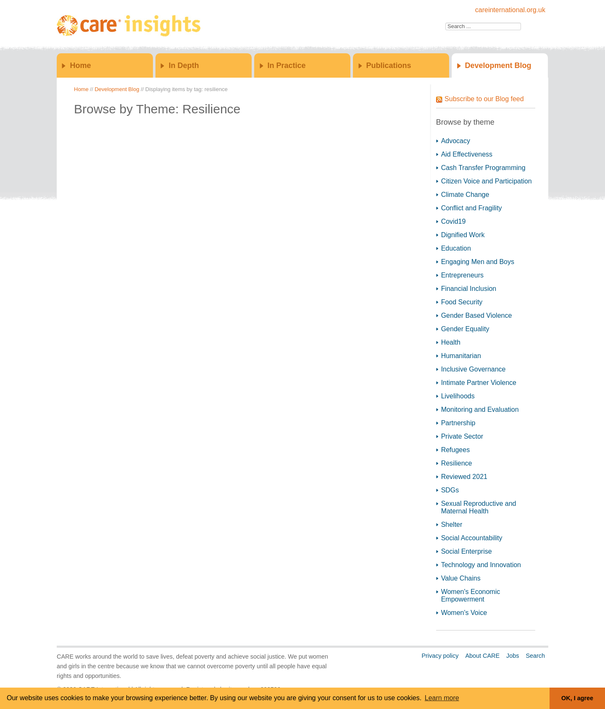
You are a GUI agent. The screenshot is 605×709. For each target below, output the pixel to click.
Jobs (512, 655)
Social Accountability (471, 538)
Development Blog (498, 65)
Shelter (452, 524)
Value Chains (461, 578)
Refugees (455, 449)
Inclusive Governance (473, 369)
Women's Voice (464, 612)
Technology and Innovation (481, 564)
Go (530, 26)
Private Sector (462, 436)
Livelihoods (458, 396)
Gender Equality (465, 328)
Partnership (458, 422)
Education (456, 248)
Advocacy (455, 140)
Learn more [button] (442, 697)
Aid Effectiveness (466, 154)
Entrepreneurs (462, 275)
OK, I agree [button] (577, 698)
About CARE (482, 655)
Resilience (456, 463)
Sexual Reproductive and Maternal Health (478, 507)
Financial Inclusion (469, 288)
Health (450, 342)
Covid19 (453, 221)
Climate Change (465, 194)
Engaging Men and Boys (477, 261)
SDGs (450, 490)
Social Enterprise (466, 551)
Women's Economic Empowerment (470, 595)
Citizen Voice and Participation (486, 181)
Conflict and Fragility (471, 208)
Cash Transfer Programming (483, 167)
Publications (388, 65)
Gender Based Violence (476, 315)
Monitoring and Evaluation (480, 409)
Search (535, 655)
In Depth (183, 65)
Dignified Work (463, 234)
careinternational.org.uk (510, 9)
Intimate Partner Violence (478, 382)
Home (80, 65)
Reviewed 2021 (464, 476)
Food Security (462, 302)
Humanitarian (461, 355)
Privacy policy (439, 655)
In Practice (287, 65)
